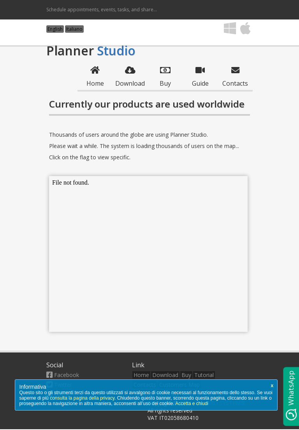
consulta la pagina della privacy (82, 398)
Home (141, 375)
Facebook (62, 375)
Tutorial (204, 375)
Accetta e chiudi (191, 403)
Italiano (74, 29)
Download (165, 375)
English (55, 29)
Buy (186, 375)
